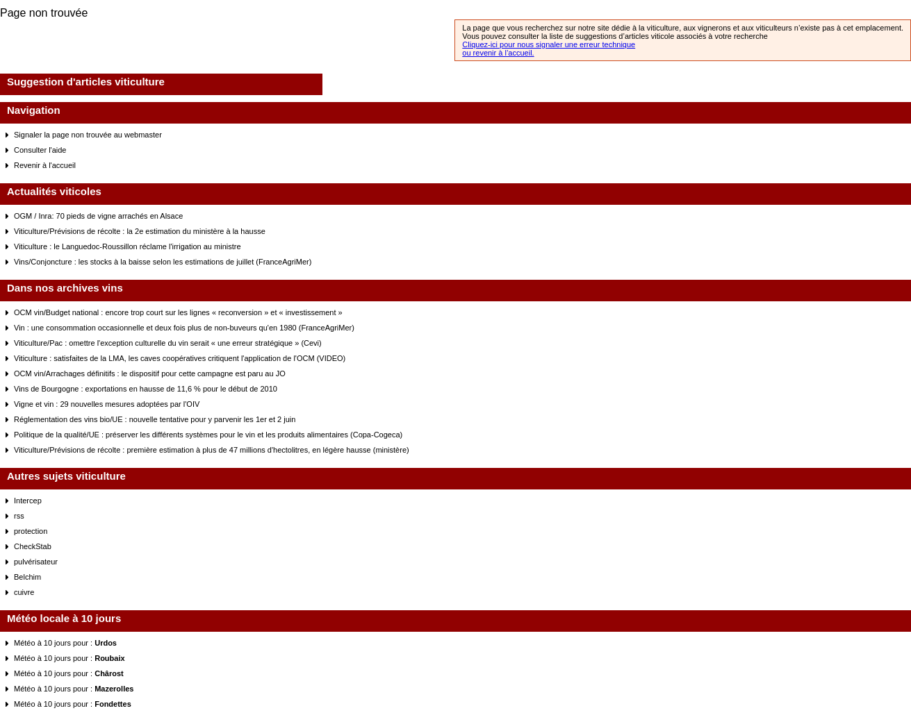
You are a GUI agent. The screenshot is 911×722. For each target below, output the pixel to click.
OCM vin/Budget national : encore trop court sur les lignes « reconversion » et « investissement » (178, 312)
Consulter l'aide (40, 150)
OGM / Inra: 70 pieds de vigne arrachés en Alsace (98, 216)
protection (30, 531)
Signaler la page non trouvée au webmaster (88, 135)
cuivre (24, 592)
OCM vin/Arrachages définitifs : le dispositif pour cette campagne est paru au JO (150, 373)
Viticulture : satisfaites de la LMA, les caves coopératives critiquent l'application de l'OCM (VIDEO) (179, 358)
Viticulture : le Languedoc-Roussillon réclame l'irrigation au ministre (127, 246)
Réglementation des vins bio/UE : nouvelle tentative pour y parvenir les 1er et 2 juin (154, 419)
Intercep (28, 500)
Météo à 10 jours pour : (65, 643)
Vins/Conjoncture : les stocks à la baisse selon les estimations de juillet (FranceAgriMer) (162, 262)
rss (19, 516)
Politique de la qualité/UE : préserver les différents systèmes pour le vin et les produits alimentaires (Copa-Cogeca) (208, 434)
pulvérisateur (36, 561)
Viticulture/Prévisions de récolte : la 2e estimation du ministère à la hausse (139, 231)
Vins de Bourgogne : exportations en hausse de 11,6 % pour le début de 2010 (145, 389)
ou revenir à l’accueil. (498, 53)
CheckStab (32, 546)
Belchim (27, 577)
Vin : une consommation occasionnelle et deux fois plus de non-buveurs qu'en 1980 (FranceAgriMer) (184, 328)
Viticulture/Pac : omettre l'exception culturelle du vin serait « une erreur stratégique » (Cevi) (168, 343)
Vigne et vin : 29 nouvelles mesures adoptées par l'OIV (106, 404)
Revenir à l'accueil (45, 165)
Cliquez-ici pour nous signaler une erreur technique (548, 44)
